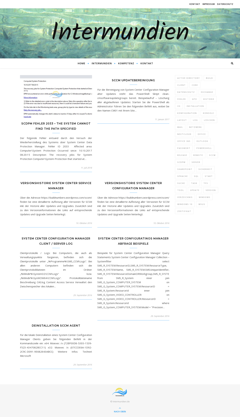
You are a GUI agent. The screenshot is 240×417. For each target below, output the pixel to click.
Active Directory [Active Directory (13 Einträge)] (188, 78)
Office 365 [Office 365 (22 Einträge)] (183, 141)
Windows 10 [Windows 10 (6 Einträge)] (184, 204)
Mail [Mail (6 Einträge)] (180, 127)
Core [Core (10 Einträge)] (195, 85)
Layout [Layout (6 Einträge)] (182, 120)
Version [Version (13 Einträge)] (211, 190)
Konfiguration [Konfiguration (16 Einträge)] (187, 113)
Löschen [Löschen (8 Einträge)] (209, 120)
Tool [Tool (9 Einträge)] (180, 190)
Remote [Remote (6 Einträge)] (198, 155)
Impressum (208, 4)
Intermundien (120, 33)
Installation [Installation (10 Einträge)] (195, 106)
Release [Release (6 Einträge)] (182, 155)
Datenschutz (225, 4)
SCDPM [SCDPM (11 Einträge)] (181, 162)
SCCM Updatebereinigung (133, 80)
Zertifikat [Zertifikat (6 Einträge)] (184, 211)
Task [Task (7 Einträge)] (194, 183)
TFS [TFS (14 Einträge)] (206, 183)
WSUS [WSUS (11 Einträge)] (201, 204)
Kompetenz (126, 63)
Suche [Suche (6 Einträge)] (181, 183)
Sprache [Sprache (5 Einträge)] (182, 176)
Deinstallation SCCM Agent (56, 325)
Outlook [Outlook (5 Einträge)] (202, 141)
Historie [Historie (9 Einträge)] (208, 99)
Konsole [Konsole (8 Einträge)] (208, 113)
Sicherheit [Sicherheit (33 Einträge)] (205, 169)
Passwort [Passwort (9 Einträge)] (183, 148)
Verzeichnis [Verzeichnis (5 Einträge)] (185, 197)
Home (81, 63)
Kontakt (195, 4)
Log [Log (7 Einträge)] (195, 120)
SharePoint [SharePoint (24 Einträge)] (184, 169)
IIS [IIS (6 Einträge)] (178, 106)
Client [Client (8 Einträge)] (181, 85)
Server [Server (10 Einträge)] (196, 162)
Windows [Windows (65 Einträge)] (204, 197)
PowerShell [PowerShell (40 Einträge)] (204, 148)
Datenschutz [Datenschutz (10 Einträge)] (186, 92)
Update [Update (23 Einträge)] (195, 190)
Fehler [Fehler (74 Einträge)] (181, 99)
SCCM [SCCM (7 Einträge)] (212, 155)
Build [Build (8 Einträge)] (209, 78)
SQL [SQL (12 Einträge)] (196, 176)
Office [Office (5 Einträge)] (202, 134)
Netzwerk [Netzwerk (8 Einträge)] (195, 127)
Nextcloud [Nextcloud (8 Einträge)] (184, 134)
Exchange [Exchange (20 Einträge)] (207, 92)
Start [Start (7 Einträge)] (209, 176)
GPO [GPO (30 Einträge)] (194, 99)
